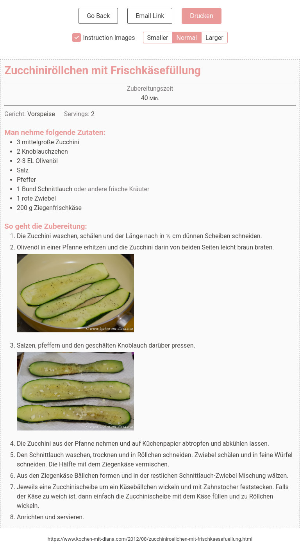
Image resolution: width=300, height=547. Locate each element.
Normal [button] (187, 37)
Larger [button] (214, 37)
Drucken (201, 16)
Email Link (150, 16)
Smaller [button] (157, 37)
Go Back (98, 16)
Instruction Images (109, 37)
